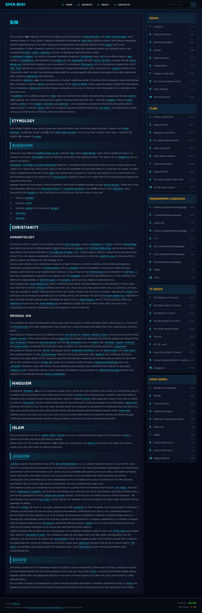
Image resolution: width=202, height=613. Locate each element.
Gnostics (22, 338)
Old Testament (73, 342)
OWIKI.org (15, 603)
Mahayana (118, 188)
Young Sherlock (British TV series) (172, 360)
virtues (129, 291)
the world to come (35, 535)
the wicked (84, 546)
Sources (87, 4)
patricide (63, 104)
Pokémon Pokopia (172, 411)
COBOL (172, 270)
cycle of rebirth (79, 84)
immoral (26, 52)
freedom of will (18, 370)
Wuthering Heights (172, 42)
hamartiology (130, 244)
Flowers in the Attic (172, 74)
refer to (92, 443)
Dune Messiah (172, 89)
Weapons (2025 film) (172, 133)
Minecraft (172, 427)
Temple (24, 507)
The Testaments (172, 97)
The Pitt (172, 337)
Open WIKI (15, 4)
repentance (32, 76)
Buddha (111, 100)
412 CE (46, 350)
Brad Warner (89, 153)
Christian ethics (51, 268)
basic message (72, 244)
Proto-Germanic (91, 36)
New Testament (18, 342)
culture (108, 44)
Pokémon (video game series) (172, 419)
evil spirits (104, 107)
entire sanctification (55, 374)
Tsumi (93, 571)
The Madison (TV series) (172, 298)
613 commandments (66, 464)
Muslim (60, 435)
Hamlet (172, 50)
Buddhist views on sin (47, 153)
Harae (130, 583)
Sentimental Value (172, 164)
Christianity (86, 56)
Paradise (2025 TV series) (172, 321)
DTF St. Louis (172, 344)
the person (48, 523)
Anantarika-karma (50, 188)
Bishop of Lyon (99, 334)
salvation (73, 268)
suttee (37, 136)
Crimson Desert (172, 404)
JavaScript (172, 223)
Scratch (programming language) (172, 231)
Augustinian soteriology (106, 362)
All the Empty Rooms (172, 187)
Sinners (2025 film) (172, 117)
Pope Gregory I (87, 299)
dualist (13, 338)
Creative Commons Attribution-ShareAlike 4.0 (45, 607)
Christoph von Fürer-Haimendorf (39, 165)
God (129, 56)
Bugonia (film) (172, 172)
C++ (172, 238)
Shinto (41, 107)
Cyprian (120, 342)
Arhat (129, 100)
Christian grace (47, 280)
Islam (18, 68)
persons (80, 248)
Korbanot (78, 507)
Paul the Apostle (48, 342)
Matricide (20, 213)
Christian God (96, 272)
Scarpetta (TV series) (172, 313)
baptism (100, 354)
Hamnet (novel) (172, 58)
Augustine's (121, 346)
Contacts (124, 4)
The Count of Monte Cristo (172, 81)
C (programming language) (172, 215)
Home (69, 4)
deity (53, 96)
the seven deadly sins (113, 295)
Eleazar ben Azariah (54, 495)
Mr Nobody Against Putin (172, 140)
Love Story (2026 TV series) (172, 352)
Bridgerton (172, 368)
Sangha (38, 104)
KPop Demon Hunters (172, 156)
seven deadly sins (39, 283)
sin (101, 56)
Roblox (172, 435)
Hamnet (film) (172, 125)
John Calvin (129, 350)
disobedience (27, 60)
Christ (109, 244)
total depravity (20, 326)
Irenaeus (85, 334)
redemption (77, 60)
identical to (16, 303)
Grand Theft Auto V (172, 450)
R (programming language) (172, 262)
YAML (172, 278)
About (105, 4)
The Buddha (37, 157)
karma (41, 84)
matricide (48, 104)
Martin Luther (111, 350)
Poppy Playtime (172, 458)
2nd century (71, 334)
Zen (72, 153)
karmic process (111, 184)
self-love (129, 272)
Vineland (172, 27)
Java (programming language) (172, 254)
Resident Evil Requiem (172, 388)
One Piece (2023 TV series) (172, 305)
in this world (119, 531)
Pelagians (75, 275)
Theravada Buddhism (73, 188)
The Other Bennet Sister (172, 329)
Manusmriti (131, 402)
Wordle (172, 396)
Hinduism (28, 80)
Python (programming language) (172, 207)
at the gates (61, 538)
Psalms (94, 342)
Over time (87, 40)
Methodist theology (109, 370)
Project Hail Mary (172, 34)
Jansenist (15, 366)
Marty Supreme (172, 148)
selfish (35, 52)
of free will (46, 362)
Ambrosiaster (21, 346)
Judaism (116, 68)
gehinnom (84, 543)
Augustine (64, 338)
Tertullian (109, 342)
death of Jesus (107, 256)
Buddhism (18, 96)
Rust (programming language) (172, 246)
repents (89, 523)
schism (22, 104)
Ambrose (129, 342)
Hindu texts (35, 88)
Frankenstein (172, 66)
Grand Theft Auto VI (172, 443)
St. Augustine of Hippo (61, 252)
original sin (60, 60)
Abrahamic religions (23, 56)
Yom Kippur (121, 487)
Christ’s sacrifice (101, 60)
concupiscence (48, 354)
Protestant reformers (83, 350)
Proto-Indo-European (115, 36)
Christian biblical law (100, 248)
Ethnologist (16, 165)
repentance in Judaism (29, 491)
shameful (45, 52)
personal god (59, 177)
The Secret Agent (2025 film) (172, 180)
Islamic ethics (48, 435)
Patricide (20, 218)
